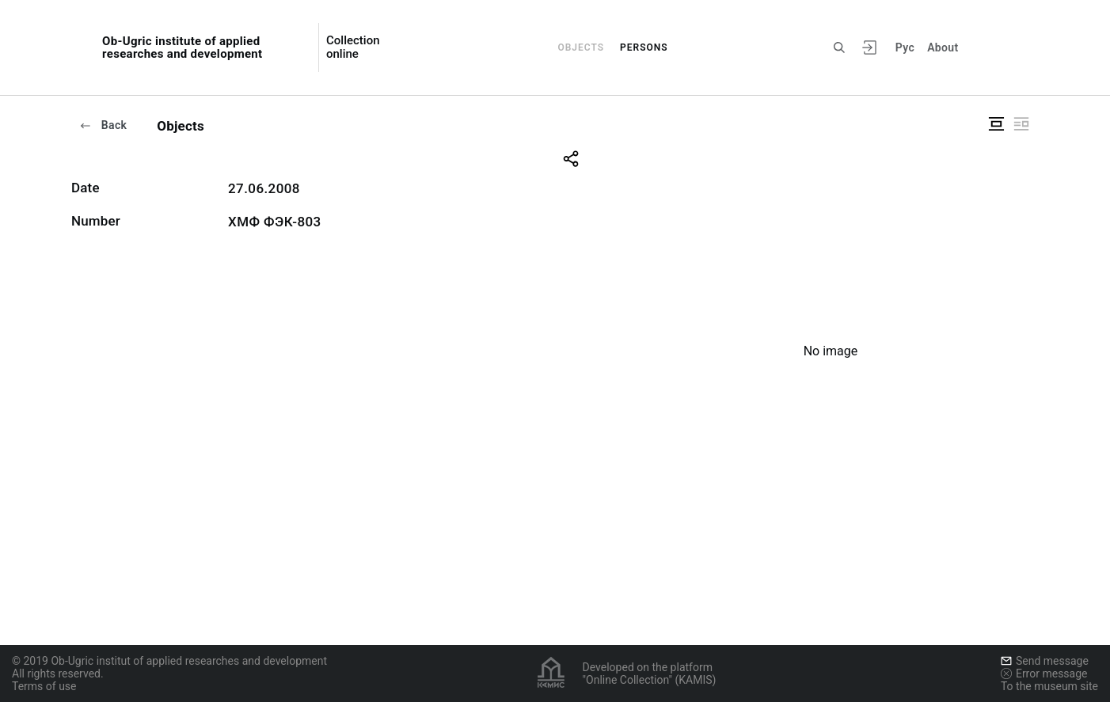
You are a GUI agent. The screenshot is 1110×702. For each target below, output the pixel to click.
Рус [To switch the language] (904, 47)
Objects (580, 47)
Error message (1044, 673)
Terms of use (44, 686)
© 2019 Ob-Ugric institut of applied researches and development (169, 661)
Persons (644, 47)
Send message (1045, 661)
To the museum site (1049, 686)
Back (103, 125)
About (942, 47)
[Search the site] (839, 47)
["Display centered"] (996, 124)
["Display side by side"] (1021, 124)
